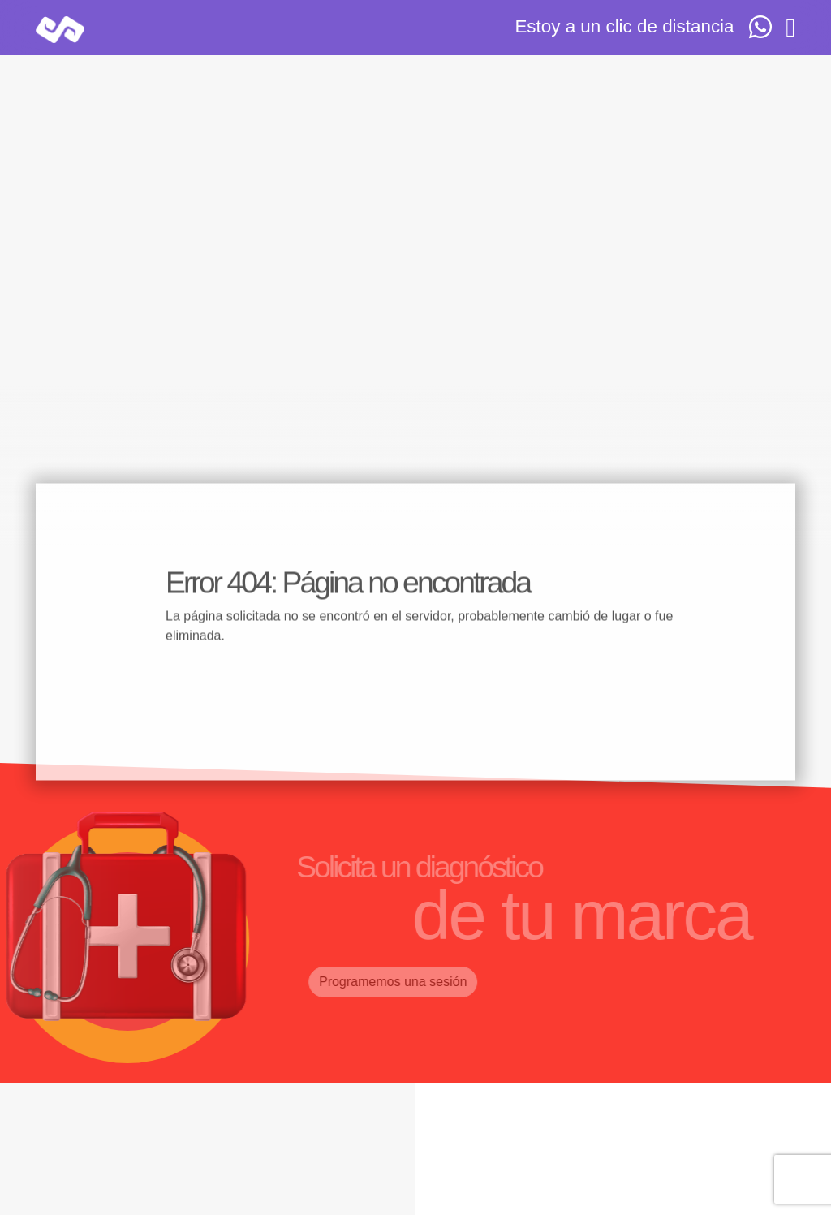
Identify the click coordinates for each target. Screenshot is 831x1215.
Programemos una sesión (380, 982)
